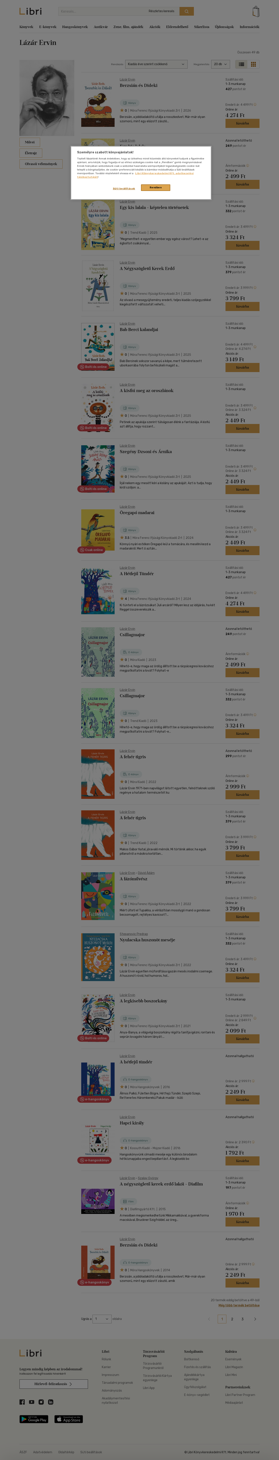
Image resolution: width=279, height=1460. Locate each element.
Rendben (156, 187)
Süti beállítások (124, 188)
